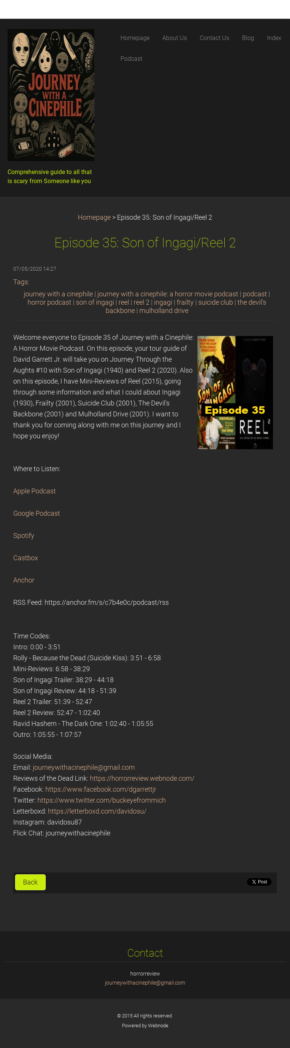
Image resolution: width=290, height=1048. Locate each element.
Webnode (158, 1025)
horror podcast (49, 302)
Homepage (94, 217)
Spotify (23, 535)
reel (124, 302)
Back (30, 882)
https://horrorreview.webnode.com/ (142, 778)
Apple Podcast (34, 491)
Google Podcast (36, 513)
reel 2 (142, 302)
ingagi (163, 302)
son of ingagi (95, 302)
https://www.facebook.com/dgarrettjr (100, 789)
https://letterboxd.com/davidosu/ (97, 811)
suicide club (215, 302)
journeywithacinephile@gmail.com (84, 767)
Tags (20, 282)
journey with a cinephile (58, 294)
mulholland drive (163, 310)
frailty (185, 302)
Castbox (25, 558)
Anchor (23, 580)
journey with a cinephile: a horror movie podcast (167, 294)
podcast (255, 294)
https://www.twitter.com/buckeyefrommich (101, 800)
